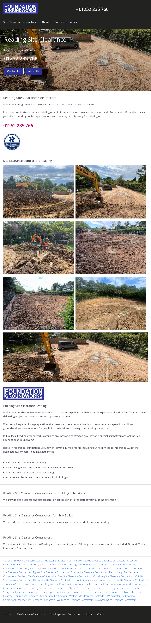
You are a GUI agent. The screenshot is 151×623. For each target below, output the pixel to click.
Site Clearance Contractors (19, 22)
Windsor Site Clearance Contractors (36, 600)
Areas (73, 22)
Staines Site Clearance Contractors (104, 592)
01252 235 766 (20, 58)
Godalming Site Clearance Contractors (113, 576)
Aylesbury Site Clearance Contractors (48, 564)
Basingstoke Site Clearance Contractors (90, 564)
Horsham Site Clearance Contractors (23, 584)
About (45, 22)
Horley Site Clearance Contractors (130, 580)
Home (8, 614)
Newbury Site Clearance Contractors (48, 588)
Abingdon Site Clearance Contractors (22, 560)
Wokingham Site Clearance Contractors (115, 600)
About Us (33, 71)
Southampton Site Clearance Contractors (62, 592)
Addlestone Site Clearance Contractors (64, 560)
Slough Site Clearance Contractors (21, 592)
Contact (59, 22)
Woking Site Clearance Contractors (75, 600)
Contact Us (13, 71)
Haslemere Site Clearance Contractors (53, 580)
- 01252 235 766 (92, 9)
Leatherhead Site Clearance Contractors (106, 584)
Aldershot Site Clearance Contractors (105, 560)
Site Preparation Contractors (65, 614)
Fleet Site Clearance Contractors (74, 576)
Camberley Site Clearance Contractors (38, 568)
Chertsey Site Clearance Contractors (79, 568)
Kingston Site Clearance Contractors (64, 584)
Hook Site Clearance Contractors (92, 580)
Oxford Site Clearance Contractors (87, 588)
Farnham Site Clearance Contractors (37, 576)
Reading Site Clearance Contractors (125, 588)
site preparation (64, 104)
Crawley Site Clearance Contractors (117, 568)
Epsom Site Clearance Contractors (89, 572)
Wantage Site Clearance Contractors (48, 596)
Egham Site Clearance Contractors (51, 572)
